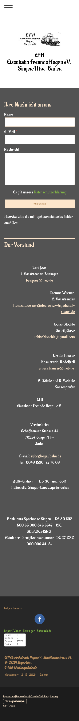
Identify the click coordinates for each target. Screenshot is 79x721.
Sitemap (54, 696)
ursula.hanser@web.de (57, 368)
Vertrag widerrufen (14, 701)
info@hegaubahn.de (46, 456)
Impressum (9, 696)
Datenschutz (22, 696)
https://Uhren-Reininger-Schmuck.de (27, 631)
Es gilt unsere (40, 192)
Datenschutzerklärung (50, 192)
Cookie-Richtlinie (39, 696)
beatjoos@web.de (39, 280)
